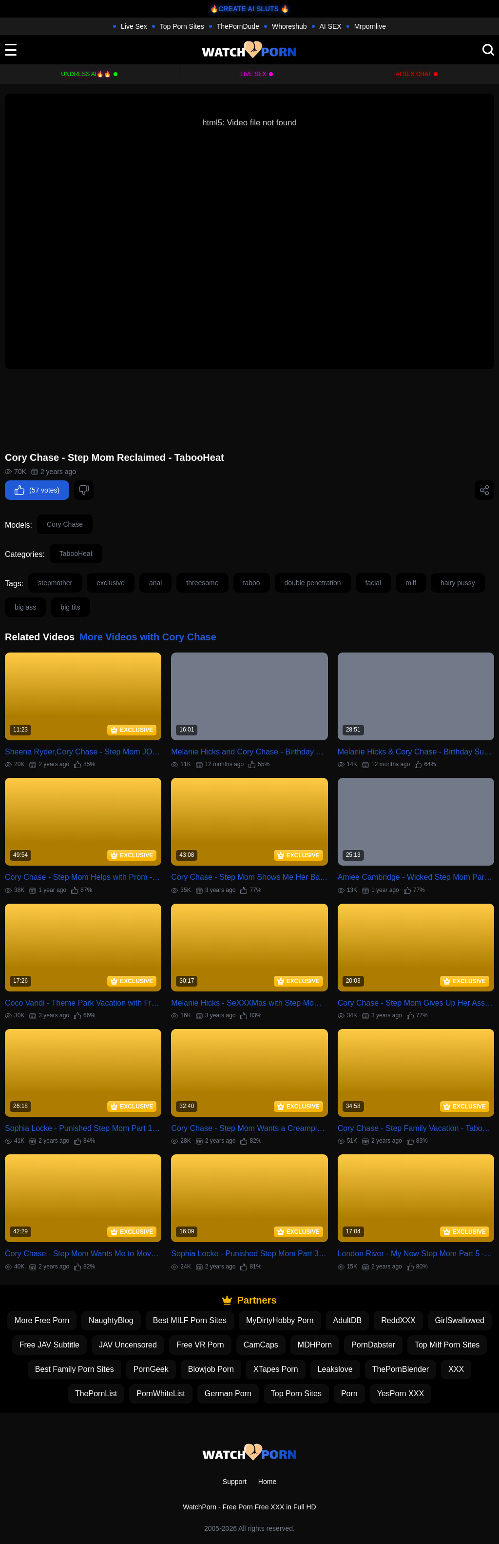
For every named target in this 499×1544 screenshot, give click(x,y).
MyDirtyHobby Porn (280, 1320)
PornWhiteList (160, 1393)
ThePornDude (238, 26)
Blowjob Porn (211, 1369)
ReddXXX (398, 1320)
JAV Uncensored (128, 1345)
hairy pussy (458, 583)
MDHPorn (315, 1345)
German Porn (228, 1393)
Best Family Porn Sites (74, 1369)
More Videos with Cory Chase (147, 637)
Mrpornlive (370, 26)
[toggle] (11, 50)
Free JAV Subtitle (49, 1345)
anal (155, 583)
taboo (251, 583)
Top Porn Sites (182, 26)
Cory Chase (65, 524)
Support (235, 1481)
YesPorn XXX (400, 1393)
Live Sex (134, 26)
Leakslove (335, 1369)
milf (410, 583)
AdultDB (347, 1320)
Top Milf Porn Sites (447, 1345)
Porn (349, 1393)
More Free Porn (42, 1320)
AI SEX (331, 26)
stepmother (55, 583)
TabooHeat (76, 553)
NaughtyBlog (111, 1320)
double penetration (313, 583)
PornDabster (373, 1345)
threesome (202, 583)
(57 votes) (37, 490)
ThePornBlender (400, 1369)
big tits (70, 607)
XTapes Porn (275, 1369)
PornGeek (151, 1369)
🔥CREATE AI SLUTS (244, 9)
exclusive (110, 583)
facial (373, 583)
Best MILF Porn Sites (190, 1320)
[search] (488, 50)
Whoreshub (289, 26)
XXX (456, 1369)
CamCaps (261, 1345)
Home (267, 1481)
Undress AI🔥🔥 (86, 74)
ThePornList (96, 1393)
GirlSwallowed (459, 1320)
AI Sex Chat (414, 74)
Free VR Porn (200, 1345)
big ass (25, 607)
